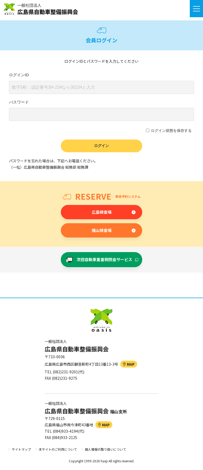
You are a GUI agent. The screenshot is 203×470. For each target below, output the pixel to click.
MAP (129, 364)
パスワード (19, 102)
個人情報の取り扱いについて (105, 449)
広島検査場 (102, 212)
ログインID (19, 75)
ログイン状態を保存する (171, 130)
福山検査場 (102, 230)
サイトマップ (21, 449)
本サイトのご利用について (58, 449)
